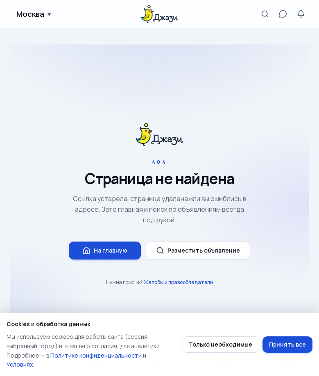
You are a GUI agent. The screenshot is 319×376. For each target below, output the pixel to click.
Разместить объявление (198, 250)
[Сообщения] (283, 14)
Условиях (20, 364)
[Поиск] (265, 14)
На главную (104, 250)
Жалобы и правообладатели (178, 282)
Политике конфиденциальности (96, 355)
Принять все (287, 344)
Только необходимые (220, 344)
